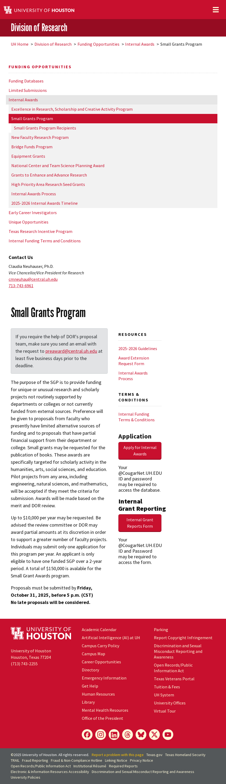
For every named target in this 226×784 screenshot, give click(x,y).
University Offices (170, 703)
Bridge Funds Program (31, 146)
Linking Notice (116, 760)
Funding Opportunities (98, 44)
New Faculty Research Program (40, 137)
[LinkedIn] (114, 734)
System (164, 694)
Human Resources (98, 694)
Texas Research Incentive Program (40, 231)
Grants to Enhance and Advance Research (49, 175)
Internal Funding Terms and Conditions (45, 240)
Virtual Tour (165, 711)
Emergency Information (104, 678)
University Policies (25, 777)
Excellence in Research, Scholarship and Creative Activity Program (72, 109)
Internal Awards (139, 44)
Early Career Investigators (33, 212)
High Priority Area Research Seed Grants (48, 184)
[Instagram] (100, 734)
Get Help (90, 686)
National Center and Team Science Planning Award (57, 165)
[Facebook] (87, 734)
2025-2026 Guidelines (137, 348)
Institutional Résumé (89, 766)
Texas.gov (154, 754)
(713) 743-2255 (24, 663)
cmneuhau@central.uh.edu (33, 279)
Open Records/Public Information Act (173, 667)
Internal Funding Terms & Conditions (136, 416)
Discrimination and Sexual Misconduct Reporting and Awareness (178, 651)
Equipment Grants (28, 156)
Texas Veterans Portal (174, 678)
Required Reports (123, 766)
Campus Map (93, 653)
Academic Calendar (99, 629)
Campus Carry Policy (100, 645)
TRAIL (15, 760)
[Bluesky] (141, 734)
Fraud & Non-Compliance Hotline (76, 760)
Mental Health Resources (105, 710)
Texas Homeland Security (185, 754)
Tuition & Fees (167, 686)
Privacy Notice (141, 760)
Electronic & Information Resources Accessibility (50, 771)
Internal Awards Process (33, 193)
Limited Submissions (28, 90)
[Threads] (127, 734)
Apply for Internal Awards (140, 450)
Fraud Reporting (35, 760)
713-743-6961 (21, 285)
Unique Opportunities (28, 222)
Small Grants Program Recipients (45, 128)
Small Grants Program (32, 118)
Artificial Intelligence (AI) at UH (111, 637)
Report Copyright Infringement (183, 637)
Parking (161, 629)
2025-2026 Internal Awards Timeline (44, 203)
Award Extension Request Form (133, 360)
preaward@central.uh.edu (71, 351)
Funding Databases (26, 81)
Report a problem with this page (118, 754)
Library (88, 702)
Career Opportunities (101, 661)
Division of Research (39, 27)
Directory (90, 669)
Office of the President (102, 718)
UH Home (20, 44)
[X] (154, 734)
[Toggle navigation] (216, 9)
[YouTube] (168, 734)
